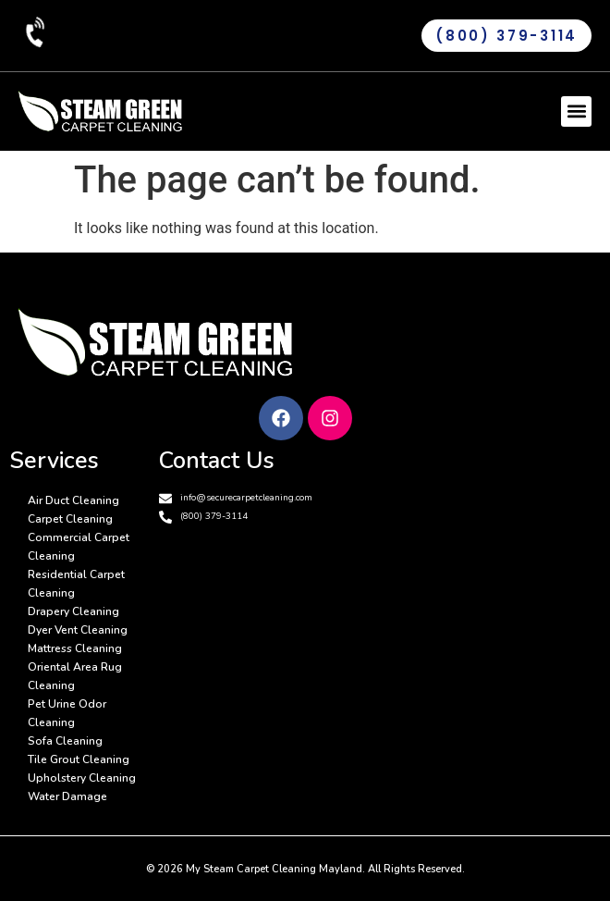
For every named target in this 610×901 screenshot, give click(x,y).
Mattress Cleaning (75, 648)
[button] (576, 111)
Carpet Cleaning (70, 519)
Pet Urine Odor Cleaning (67, 713)
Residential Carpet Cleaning (76, 583)
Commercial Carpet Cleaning (78, 546)
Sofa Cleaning (65, 741)
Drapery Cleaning (73, 611)
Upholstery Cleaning (82, 778)
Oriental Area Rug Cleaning (75, 676)
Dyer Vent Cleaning (78, 630)
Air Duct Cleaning (73, 500)
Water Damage (67, 796)
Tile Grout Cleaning (78, 759)
